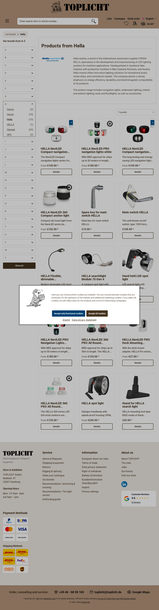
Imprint (66, 320)
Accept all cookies (97, 313)
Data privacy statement (84, 320)
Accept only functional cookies (68, 313)
